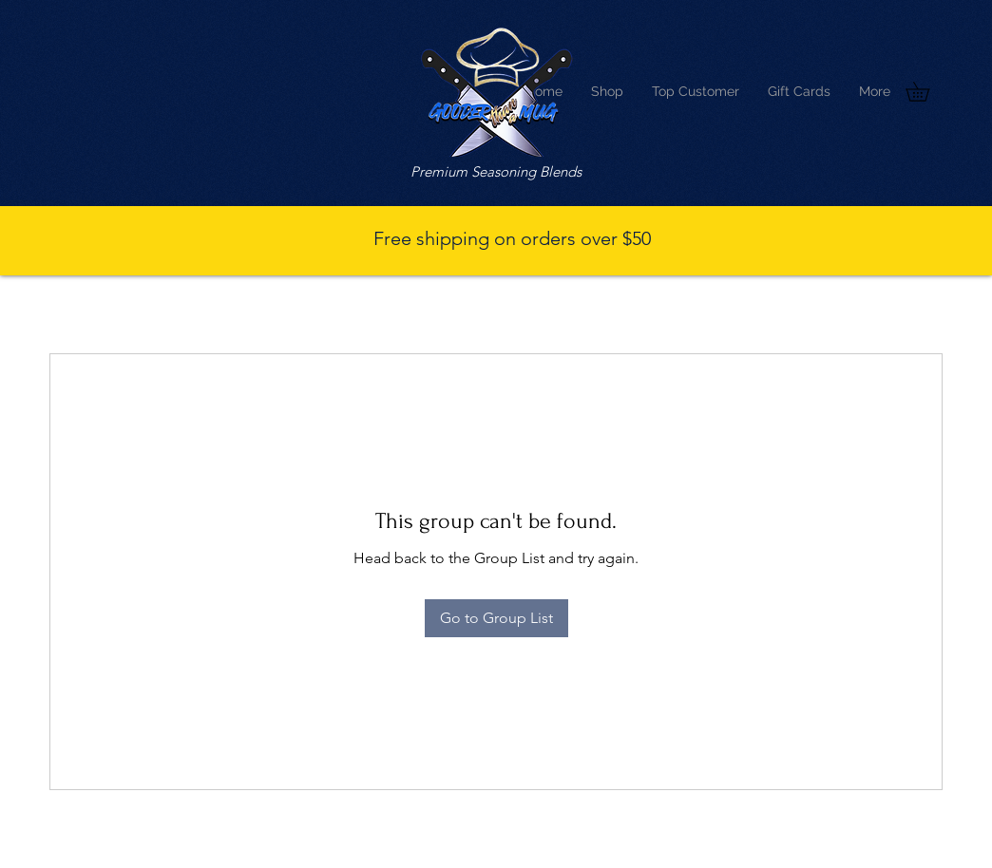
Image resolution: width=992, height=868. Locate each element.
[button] (927, 92)
